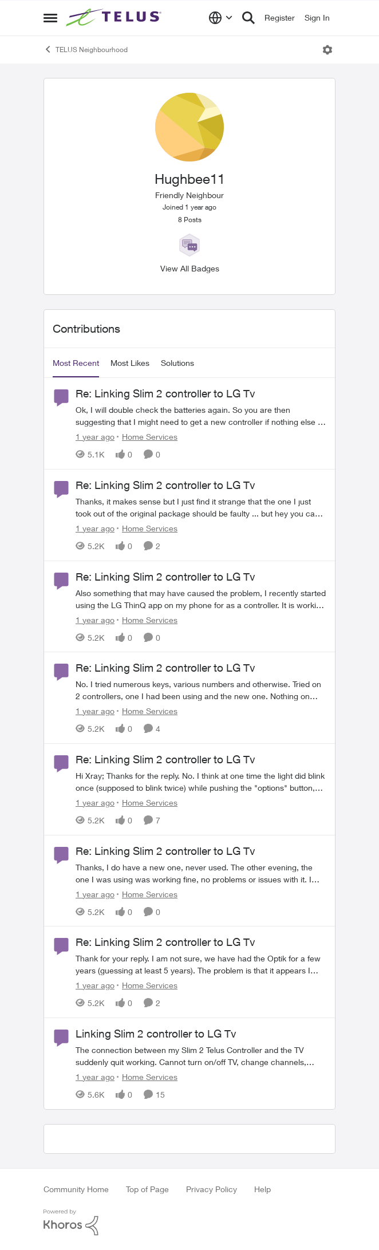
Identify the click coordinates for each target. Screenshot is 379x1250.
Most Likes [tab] (129, 363)
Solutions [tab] (177, 363)
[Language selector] (221, 17)
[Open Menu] (327, 50)
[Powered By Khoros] (189, 1222)
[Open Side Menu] (50, 17)
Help (262, 1189)
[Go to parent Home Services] (147, 437)
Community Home (76, 1189)
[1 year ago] (95, 437)
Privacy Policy (211, 1189)
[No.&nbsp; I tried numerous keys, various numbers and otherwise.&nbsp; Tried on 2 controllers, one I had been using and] (201, 690)
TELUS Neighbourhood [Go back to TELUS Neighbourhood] (86, 49)
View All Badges (189, 268)
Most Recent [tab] (76, 363)
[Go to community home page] (115, 18)
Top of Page (147, 1189)
